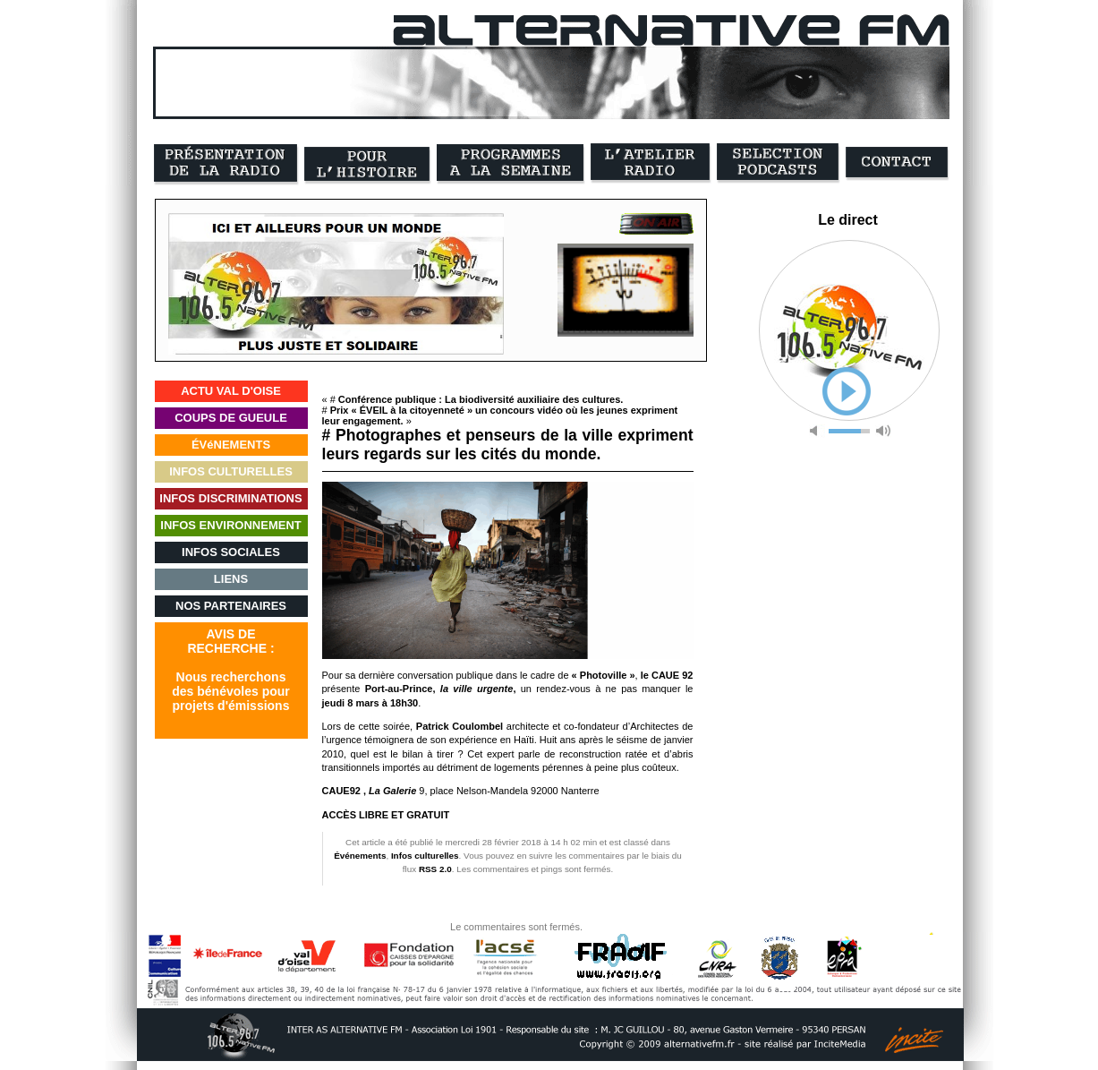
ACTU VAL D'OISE (231, 391)
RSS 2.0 (435, 869)
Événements (360, 855)
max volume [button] (883, 431)
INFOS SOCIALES (231, 552)
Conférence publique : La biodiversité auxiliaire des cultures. (480, 399)
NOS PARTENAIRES (230, 605)
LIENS (231, 579)
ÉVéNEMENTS (231, 444)
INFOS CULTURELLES (231, 471)
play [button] (846, 391)
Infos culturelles (425, 855)
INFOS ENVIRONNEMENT (230, 525)
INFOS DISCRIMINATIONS (230, 498)
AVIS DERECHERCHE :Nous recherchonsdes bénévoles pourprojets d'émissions (230, 670)
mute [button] (817, 431)
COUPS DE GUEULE (230, 417)
